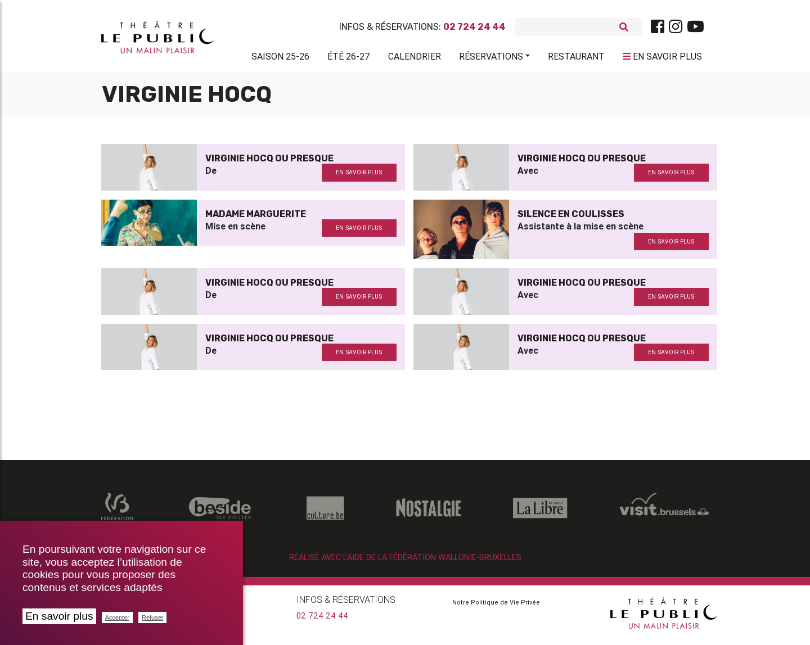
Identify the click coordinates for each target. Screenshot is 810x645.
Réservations (491, 58)
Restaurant (576, 58)
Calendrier (414, 58)
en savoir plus (359, 177)
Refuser (153, 617)
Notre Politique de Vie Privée (496, 607)
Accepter (117, 617)
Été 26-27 (348, 58)
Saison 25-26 (280, 58)
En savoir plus (59, 616)
